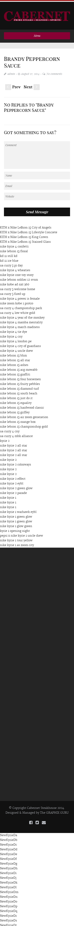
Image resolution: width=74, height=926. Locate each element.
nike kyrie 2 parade (13, 491)
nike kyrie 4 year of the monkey (22, 316)
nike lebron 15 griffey (15, 410)
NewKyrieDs (8, 919)
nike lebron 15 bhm (13, 353)
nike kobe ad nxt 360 (14, 282)
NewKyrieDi (8, 871)
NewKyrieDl (8, 885)
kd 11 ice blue (9, 259)
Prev (13, 85)
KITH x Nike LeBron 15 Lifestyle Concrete (28, 230)
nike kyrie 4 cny (11, 335)
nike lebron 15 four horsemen (20, 377)
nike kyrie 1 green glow (16, 515)
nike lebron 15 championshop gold (24, 425)
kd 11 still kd (8, 254)
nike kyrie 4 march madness (20, 325)
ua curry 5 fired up (12, 292)
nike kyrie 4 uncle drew (16, 349)
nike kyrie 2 (8, 458)
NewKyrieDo (8, 900)
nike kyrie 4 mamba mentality (21, 320)
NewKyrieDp (8, 904)
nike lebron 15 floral (14, 249)
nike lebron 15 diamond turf (19, 387)
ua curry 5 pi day (11, 263)
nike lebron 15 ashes (14, 363)
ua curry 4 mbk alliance (16, 434)
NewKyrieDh (9, 867)
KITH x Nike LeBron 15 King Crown (24, 235)
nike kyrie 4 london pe (16, 339)
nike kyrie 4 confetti (14, 244)
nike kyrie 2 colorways (15, 462)
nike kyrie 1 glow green (16, 524)
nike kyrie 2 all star (13, 444)
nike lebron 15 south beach (18, 391)
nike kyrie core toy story (17, 273)
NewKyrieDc (8, 843)
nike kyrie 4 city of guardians (20, 344)
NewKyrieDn (9, 895)
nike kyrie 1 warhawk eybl (18, 510)
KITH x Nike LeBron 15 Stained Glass (25, 240)
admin (11, 72)
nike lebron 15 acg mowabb (18, 368)
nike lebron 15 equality (16, 401)
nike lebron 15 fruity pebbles (20, 382)
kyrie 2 (4, 439)
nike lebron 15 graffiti (15, 372)
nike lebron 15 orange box (18, 420)
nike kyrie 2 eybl (11, 481)
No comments (54, 72)
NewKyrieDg (8, 862)
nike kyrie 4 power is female (20, 297)
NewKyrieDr (8, 914)
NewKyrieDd (8, 848)
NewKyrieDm (9, 890)
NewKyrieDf (8, 857)
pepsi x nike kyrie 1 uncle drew (21, 534)
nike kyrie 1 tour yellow (16, 538)
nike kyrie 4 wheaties (15, 268)
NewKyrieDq (8, 909)
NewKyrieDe (8, 852)
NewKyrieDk (8, 881)
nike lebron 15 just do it (16, 396)
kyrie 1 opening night (15, 529)
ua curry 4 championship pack (21, 306)
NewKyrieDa (8, 833)
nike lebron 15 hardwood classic (22, 406)
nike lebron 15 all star (15, 358)
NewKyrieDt (8, 923)
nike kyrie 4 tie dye (13, 330)
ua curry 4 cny (10, 429)
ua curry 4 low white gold (17, 311)
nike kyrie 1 (8, 496)
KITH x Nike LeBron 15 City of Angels (25, 226)
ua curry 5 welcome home (17, 287)
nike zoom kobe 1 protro (16, 301)
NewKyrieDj (8, 876)
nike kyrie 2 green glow (16, 486)
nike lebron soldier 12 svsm (19, 278)
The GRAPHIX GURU (54, 811)
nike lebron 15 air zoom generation (24, 415)
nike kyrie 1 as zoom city (17, 543)
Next (32, 85)
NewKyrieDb (8, 838)
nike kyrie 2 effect (12, 477)
